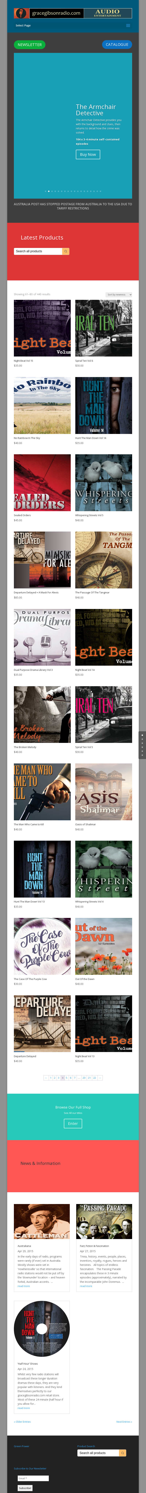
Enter (73, 1117)
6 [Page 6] (70, 1071)
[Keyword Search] (38, 245)
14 (87, 184)
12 (81, 184)
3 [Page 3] (58, 1071)
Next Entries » (124, 1415)
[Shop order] (119, 288)
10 (74, 184)
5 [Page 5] (66, 1071)
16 (94, 184)
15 (90, 184)
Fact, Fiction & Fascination (94, 1239)
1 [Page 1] (50, 1071)
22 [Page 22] (94, 1071)
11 (78, 184)
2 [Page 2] (54, 1071)
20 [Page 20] (84, 1071)
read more (24, 1279)
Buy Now (88, 147)
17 (97, 184)
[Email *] (33, 1472)
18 (100, 184)
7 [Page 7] (74, 1071)
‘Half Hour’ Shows (28, 1357)
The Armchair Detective (96, 103)
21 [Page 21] (89, 1071)
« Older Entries (22, 1415)
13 (84, 184)
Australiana (24, 1239)
